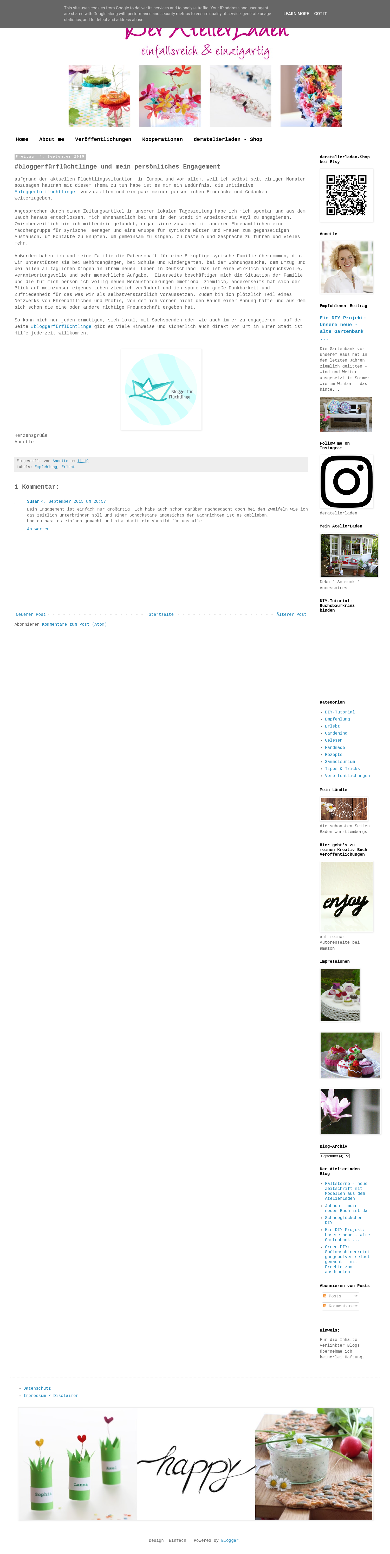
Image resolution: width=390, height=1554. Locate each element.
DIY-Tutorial (340, 712)
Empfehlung (46, 467)
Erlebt (68, 467)
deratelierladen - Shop (228, 139)
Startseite (161, 614)
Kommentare (338, 1306)
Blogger (230, 1540)
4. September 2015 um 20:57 (73, 501)
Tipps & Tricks (342, 769)
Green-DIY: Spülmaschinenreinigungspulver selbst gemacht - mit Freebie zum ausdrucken (347, 1260)
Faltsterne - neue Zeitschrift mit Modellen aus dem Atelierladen (346, 1191)
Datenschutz (37, 1388)
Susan (33, 501)
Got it (320, 13)
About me (51, 139)
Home (22, 139)
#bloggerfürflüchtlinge (46, 192)
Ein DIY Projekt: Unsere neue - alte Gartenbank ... (347, 1235)
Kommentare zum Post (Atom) (74, 624)
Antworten (38, 529)
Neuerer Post (31, 614)
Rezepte (333, 755)
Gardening (336, 733)
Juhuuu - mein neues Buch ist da (346, 1208)
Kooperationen (162, 139)
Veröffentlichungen (103, 139)
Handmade (335, 747)
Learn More (296, 13)
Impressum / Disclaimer (50, 1396)
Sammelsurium (340, 762)
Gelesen (333, 740)
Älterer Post (292, 614)
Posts (332, 1296)
